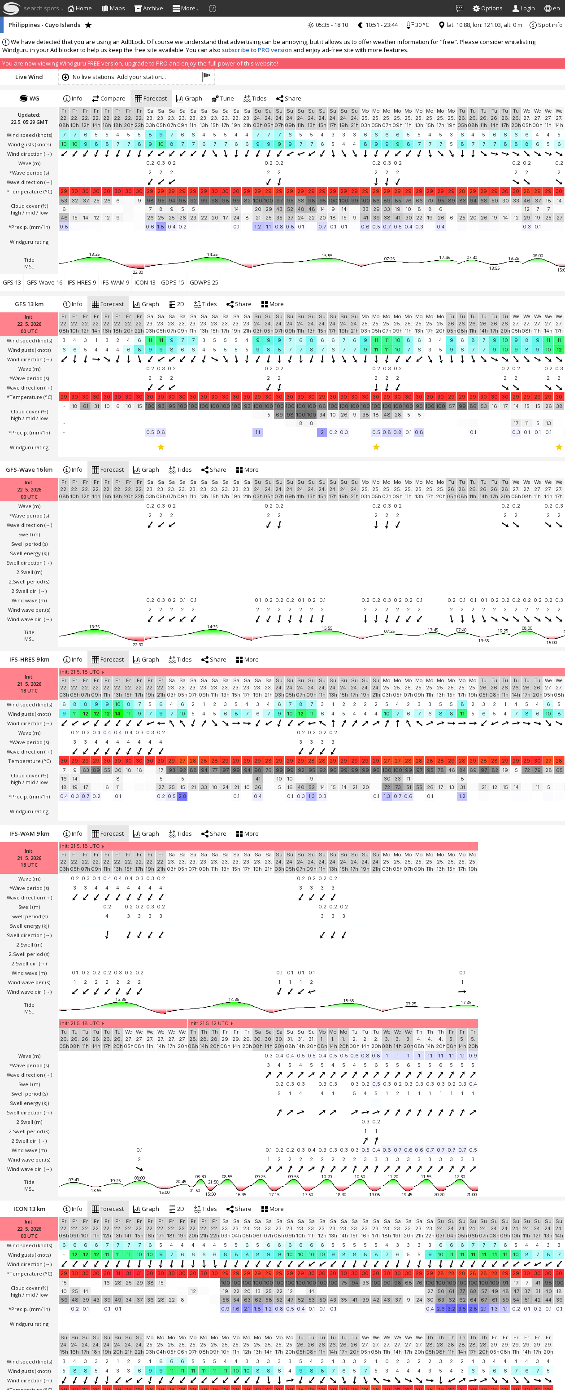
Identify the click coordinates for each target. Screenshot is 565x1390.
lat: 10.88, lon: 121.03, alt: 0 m (480, 25)
